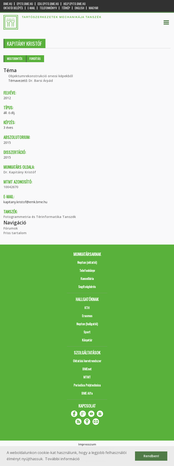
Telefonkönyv (48, 7)
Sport (87, 331)
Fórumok (10, 228)
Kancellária (87, 278)
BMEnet (87, 368)
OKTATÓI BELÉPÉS (13, 7)
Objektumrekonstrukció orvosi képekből (40, 76)
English (79, 7)
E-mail (31, 7)
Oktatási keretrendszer (87, 360)
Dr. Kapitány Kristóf (19, 172)
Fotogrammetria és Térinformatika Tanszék (39, 217)
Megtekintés (14, 59)
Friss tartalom (15, 233)
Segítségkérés (87, 286)
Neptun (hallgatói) (87, 323)
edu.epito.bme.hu (48, 3)
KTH (87, 307)
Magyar (93, 7)
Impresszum (87, 444)
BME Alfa (87, 393)
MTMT (87, 376)
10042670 (10, 187)
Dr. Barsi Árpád (41, 80)
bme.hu (7, 3)
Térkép (66, 7)
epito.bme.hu (25, 3)
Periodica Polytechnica (87, 385)
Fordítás (35, 59)
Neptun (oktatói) (87, 262)
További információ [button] (62, 458)
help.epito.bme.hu (74, 3)
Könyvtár (87, 339)
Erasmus (87, 315)
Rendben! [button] (151, 456)
